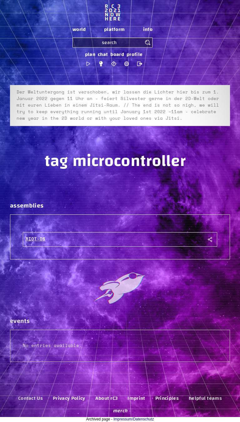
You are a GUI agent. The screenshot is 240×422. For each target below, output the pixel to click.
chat (103, 54)
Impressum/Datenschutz (133, 419)
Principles (167, 398)
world (79, 29)
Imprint (136, 398)
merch (120, 410)
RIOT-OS (35, 239)
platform (114, 29)
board (117, 54)
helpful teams (205, 398)
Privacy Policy (69, 398)
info (147, 29)
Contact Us (30, 398)
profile (134, 54)
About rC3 (106, 398)
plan (90, 54)
